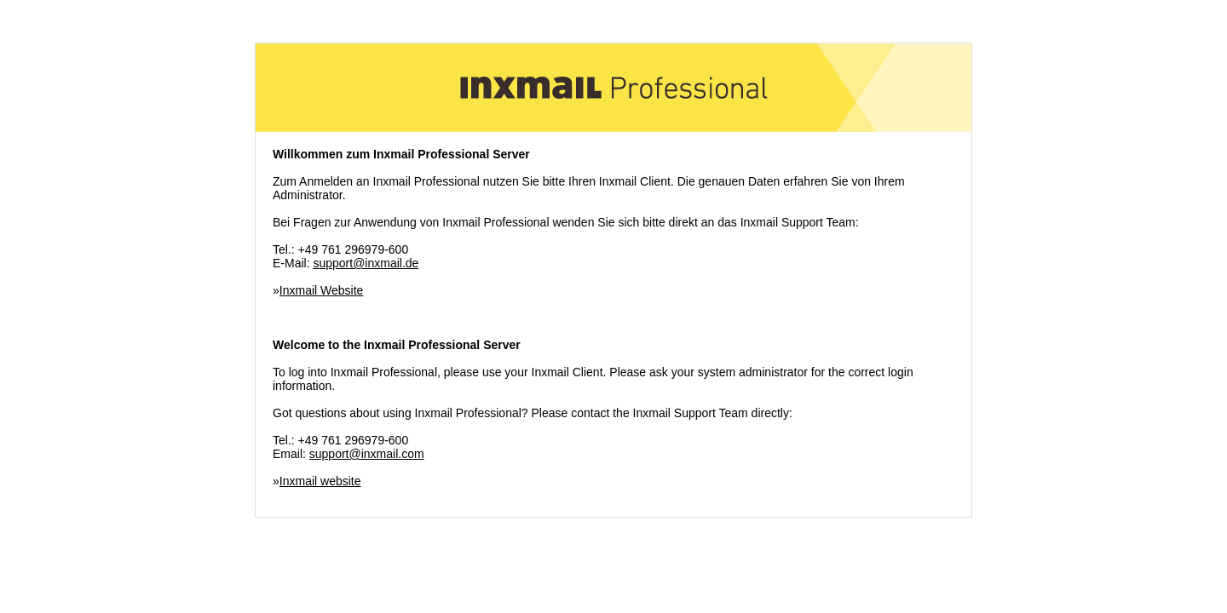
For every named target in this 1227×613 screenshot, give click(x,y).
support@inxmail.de (365, 263)
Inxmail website (320, 481)
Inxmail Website (321, 290)
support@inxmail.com (366, 454)
